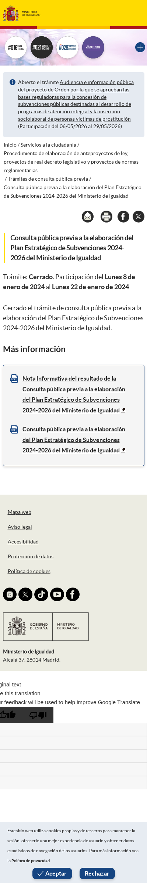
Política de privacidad (30, 861)
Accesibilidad (23, 542)
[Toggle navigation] (133, 13)
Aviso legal (20, 527)
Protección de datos (30, 556)
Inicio (10, 145)
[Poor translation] (37, 715)
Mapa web (19, 512)
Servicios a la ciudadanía (48, 145)
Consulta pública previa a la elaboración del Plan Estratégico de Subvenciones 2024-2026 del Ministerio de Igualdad (73, 440)
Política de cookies (29, 571)
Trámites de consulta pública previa (48, 179)
